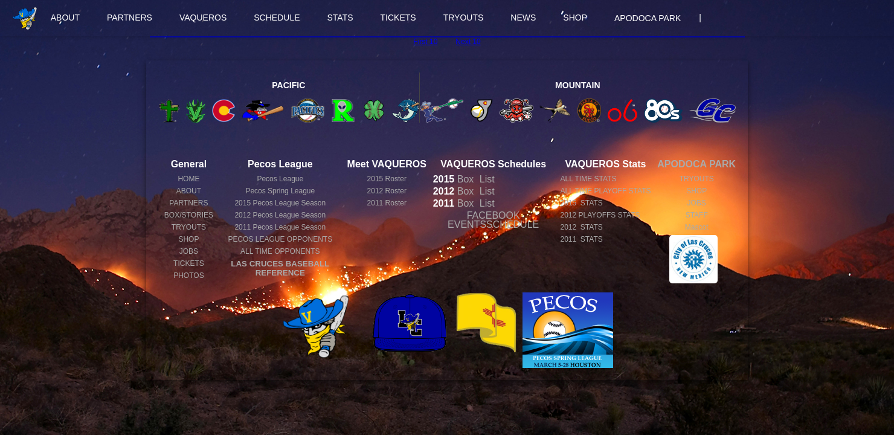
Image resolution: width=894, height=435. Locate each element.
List (485, 179)
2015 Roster (387, 179)
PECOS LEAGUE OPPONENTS (280, 239)
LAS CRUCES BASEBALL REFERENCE (280, 268)
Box (453, 179)
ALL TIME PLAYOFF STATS (605, 191)
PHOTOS (188, 275)
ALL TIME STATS (588, 179)
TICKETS (398, 17)
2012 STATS (581, 227)
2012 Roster (387, 191)
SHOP (575, 17)
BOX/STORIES (188, 215)
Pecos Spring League (280, 191)
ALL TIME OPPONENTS (280, 251)
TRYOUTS (463, 17)
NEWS (523, 17)
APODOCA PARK (647, 18)
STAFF (697, 215)
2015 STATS (581, 203)
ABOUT (65, 17)
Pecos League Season (280, 203)
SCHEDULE (277, 17)
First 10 (425, 41)
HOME (188, 179)
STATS (340, 17)
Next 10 (467, 41)
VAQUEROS (203, 17)
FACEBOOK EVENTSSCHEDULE (493, 220)
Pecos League (280, 179)
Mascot (697, 227)
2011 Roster (387, 203)
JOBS (188, 251)
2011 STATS (581, 239)
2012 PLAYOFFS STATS (600, 215)
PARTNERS (129, 17)
